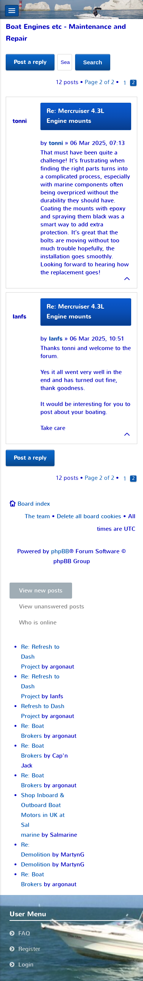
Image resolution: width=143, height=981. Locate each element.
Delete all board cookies (89, 516)
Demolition (35, 864)
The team (37, 516)
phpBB (60, 551)
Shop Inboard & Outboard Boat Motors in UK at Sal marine (42, 815)
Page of (99, 82)
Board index (34, 504)
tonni (56, 143)
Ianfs (56, 339)
